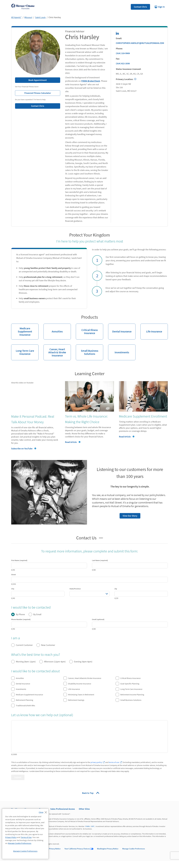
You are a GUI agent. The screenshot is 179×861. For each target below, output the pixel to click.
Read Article (71, 442)
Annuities (53, 328)
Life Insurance (151, 328)
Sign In (159, 6)
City (12, 589)
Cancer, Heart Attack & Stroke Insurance (55, 350)
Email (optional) (98, 619)
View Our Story (128, 515)
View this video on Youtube (22, 382)
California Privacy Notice (51, 848)
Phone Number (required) (21, 619)
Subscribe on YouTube (21, 448)
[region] (25, 834)
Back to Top (88, 793)
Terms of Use (26, 837)
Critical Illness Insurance (87, 329)
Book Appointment (37, 80)
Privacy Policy (11, 837)
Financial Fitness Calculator (33, 92)
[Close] (43, 811)
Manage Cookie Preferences (133, 848)
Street (13, 574)
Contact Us (86, 537)
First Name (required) (19, 560)
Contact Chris (140, 6)
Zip (115, 589)
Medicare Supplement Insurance (21, 330)
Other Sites (84, 808)
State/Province (75, 589)
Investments (118, 349)
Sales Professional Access (62, 808)
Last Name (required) (100, 560)
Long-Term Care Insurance (22, 350)
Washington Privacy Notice (107, 848)
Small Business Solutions (87, 350)
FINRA (87, 826)
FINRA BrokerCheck (90, 81)
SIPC (92, 826)
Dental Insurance (120, 328)
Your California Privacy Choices (77, 848)
